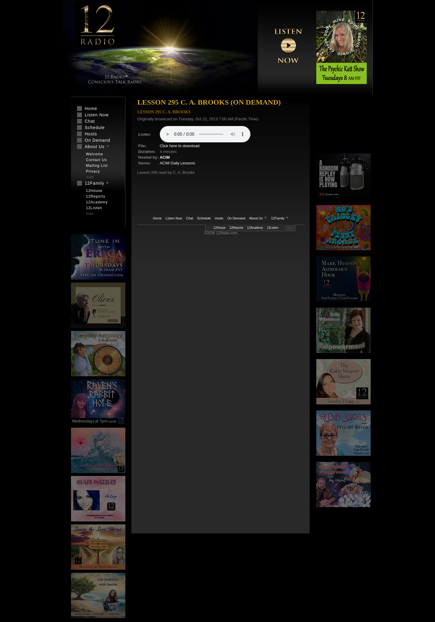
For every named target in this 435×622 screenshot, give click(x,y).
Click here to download (180, 146)
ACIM (165, 157)
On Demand (236, 218)
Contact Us (96, 160)
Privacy (93, 171)
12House (219, 227)
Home (157, 218)
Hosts (219, 218)
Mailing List (97, 166)
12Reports (236, 227)
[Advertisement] (343, 125)
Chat (189, 218)
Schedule (204, 218)
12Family (280, 218)
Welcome (94, 154)
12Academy (255, 227)
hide (289, 227)
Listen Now (174, 218)
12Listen (273, 227)
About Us (258, 218)
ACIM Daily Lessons (177, 163)
